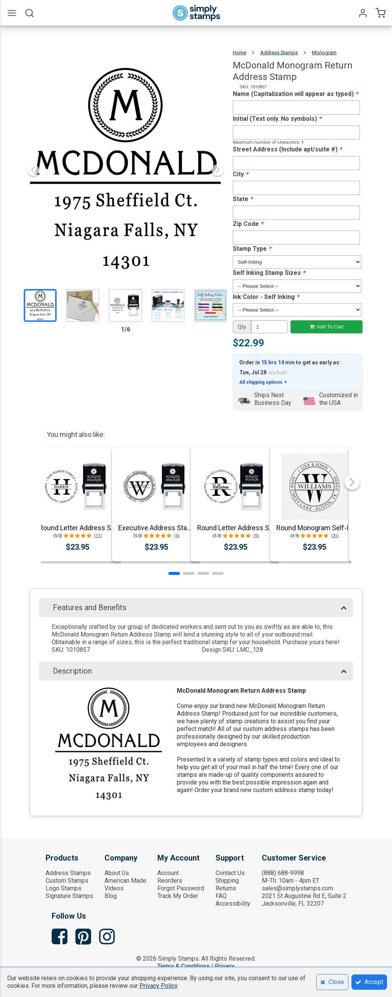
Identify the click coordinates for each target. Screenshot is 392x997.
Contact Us (230, 873)
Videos (114, 888)
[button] (174, 573)
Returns (226, 888)
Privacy (225, 966)
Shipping (227, 880)
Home (239, 52)
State (243, 199)
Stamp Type (252, 248)
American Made (125, 880)
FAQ (221, 896)
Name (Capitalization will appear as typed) (295, 93)
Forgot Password (180, 888)
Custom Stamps (67, 880)
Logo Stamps (64, 888)
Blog (111, 896)
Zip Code (248, 223)
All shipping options (263, 382)
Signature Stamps (69, 896)
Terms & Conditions (183, 966)
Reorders (169, 880)
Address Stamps (279, 52)
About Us (117, 873)
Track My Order (177, 896)
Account (168, 873)
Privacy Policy (158, 985)
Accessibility (233, 903)
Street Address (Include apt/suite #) (287, 149)
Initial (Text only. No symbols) (277, 118)
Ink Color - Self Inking (266, 296)
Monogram (324, 52)
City (240, 174)
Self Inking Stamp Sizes (269, 272)
